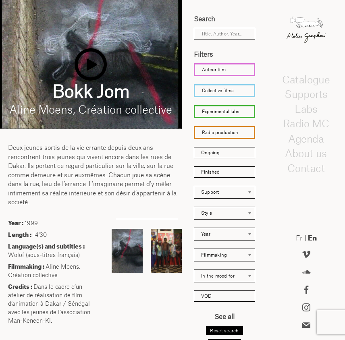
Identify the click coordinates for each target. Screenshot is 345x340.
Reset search (224, 330)
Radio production (220, 132)
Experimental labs (220, 111)
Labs (306, 109)
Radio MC (306, 124)
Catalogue (306, 79)
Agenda (306, 138)
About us (306, 153)
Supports (306, 94)
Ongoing (210, 152)
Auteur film (214, 69)
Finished (210, 171)
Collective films (218, 90)
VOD (206, 296)
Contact (306, 168)
